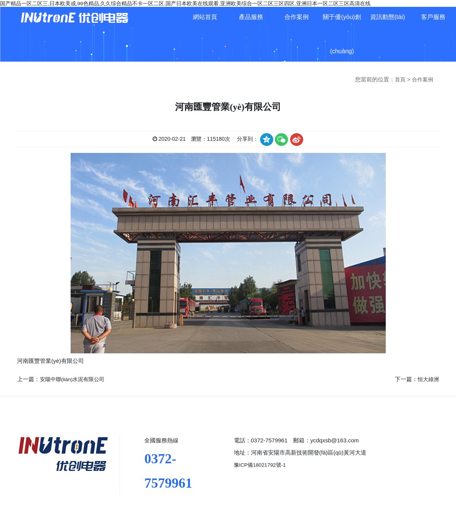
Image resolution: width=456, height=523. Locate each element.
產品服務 (251, 17)
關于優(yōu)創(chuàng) (342, 34)
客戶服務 (433, 17)
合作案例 (296, 17)
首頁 (398, 79)
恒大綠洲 (427, 378)
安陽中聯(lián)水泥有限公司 (74, 378)
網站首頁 (205, 17)
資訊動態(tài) (387, 17)
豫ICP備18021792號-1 (262, 464)
